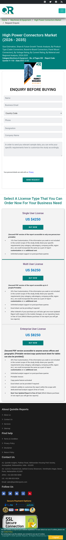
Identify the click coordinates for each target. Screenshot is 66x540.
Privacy (31, 172)
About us (6, 415)
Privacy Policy (8, 443)
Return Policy (8, 452)
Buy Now (33, 227)
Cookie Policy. (8, 532)
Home (4, 20)
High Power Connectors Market (47, 20)
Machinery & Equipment (20, 20)
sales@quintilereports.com (17, 482)
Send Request (33, 180)
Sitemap (6, 428)
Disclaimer (7, 448)
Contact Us (7, 419)
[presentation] (22, 163)
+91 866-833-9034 (12, 478)
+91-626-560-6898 (14, 475)
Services (6, 424)
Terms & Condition (10, 439)
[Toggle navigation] (62, 10)
